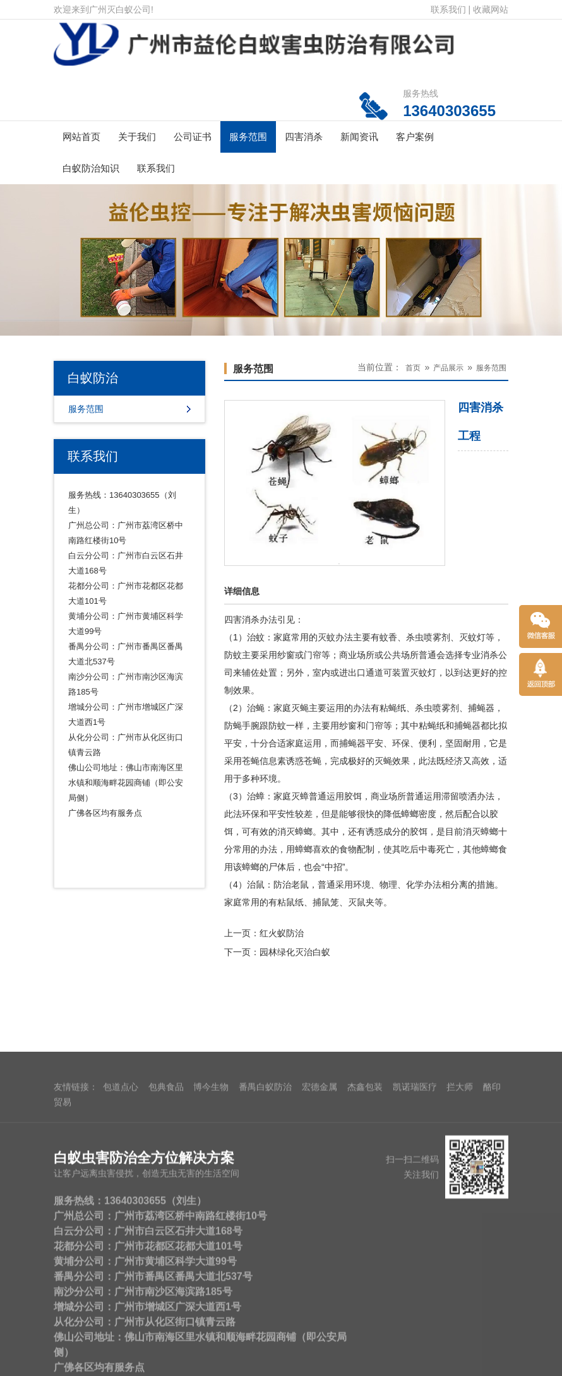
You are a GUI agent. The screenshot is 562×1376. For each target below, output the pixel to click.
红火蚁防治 (282, 933)
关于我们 (137, 136)
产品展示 (448, 367)
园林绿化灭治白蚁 (295, 952)
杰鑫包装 (365, 1296)
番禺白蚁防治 (265, 1296)
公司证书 (193, 136)
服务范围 (248, 136)
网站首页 (81, 136)
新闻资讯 (359, 136)
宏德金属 (319, 1296)
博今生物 (211, 1296)
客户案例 (415, 136)
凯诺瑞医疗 (415, 1296)
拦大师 (459, 1296)
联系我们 (448, 9)
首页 (413, 367)
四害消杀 (304, 136)
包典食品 (166, 1296)
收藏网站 (490, 9)
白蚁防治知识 (91, 168)
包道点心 (120, 1296)
